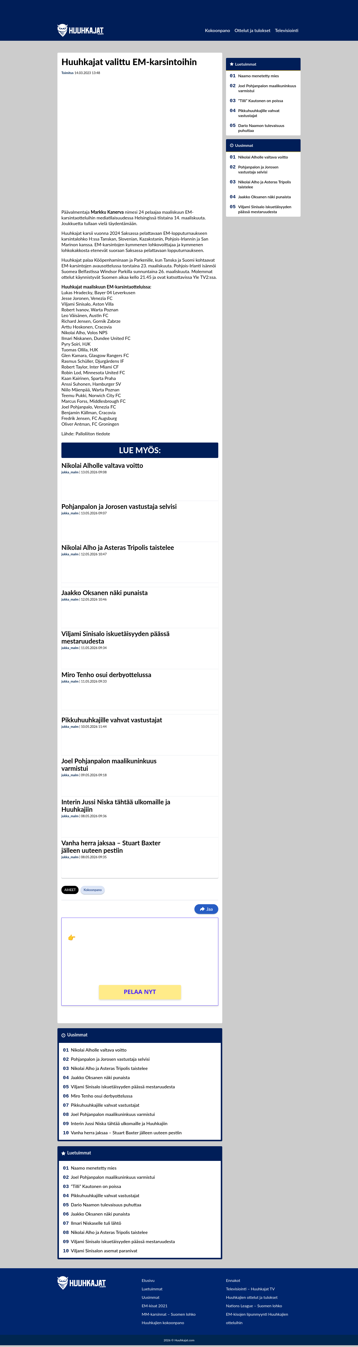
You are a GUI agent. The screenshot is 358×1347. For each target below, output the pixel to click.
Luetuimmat (79, 1152)
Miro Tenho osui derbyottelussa (106, 675)
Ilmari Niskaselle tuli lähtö (96, 1223)
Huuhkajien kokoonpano (163, 1322)
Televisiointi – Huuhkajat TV (250, 1288)
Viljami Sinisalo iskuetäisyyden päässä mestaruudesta (115, 637)
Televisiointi (286, 30)
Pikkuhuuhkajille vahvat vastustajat (111, 720)
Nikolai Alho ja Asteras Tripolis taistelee (117, 547)
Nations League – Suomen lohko (254, 1305)
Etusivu (148, 1280)
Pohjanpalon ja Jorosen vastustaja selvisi (119, 506)
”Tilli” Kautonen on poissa (96, 1186)
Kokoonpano (217, 30)
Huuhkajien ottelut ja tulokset (251, 1297)
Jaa (206, 909)
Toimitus (67, 73)
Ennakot (233, 1280)
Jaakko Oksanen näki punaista (104, 593)
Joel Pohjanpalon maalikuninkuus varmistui (109, 764)
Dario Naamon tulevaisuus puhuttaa (106, 1204)
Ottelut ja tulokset (252, 30)
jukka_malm (70, 472)
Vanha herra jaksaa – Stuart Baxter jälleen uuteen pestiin (110, 846)
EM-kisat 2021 (155, 1305)
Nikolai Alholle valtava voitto (102, 465)
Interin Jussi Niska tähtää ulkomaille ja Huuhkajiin (115, 805)
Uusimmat (77, 1034)
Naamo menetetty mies (93, 1168)
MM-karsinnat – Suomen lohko (169, 1314)
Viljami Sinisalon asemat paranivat (104, 1250)
